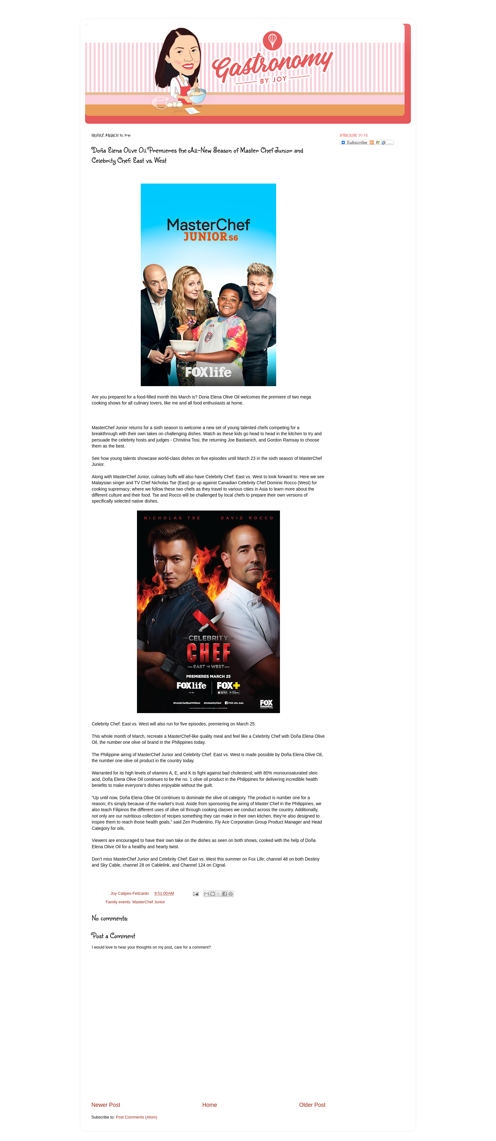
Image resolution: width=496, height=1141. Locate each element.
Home (209, 1105)
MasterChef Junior (149, 902)
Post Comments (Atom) (136, 1117)
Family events (118, 902)
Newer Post (105, 1105)
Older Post (312, 1105)
